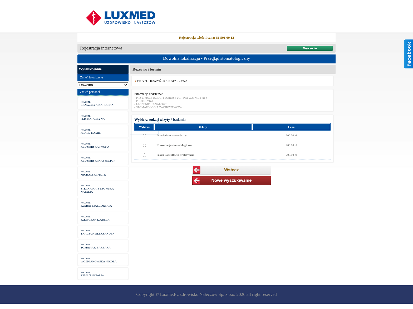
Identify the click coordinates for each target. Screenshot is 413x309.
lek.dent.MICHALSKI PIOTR (93, 173)
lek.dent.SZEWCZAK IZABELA (95, 218)
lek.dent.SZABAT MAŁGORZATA (96, 204)
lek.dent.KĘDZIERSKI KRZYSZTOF (98, 159)
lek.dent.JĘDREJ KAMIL (91, 131)
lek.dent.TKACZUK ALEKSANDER (97, 232)
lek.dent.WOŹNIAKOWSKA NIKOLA (99, 260)
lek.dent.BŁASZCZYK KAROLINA (97, 103)
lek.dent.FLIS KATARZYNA (93, 117)
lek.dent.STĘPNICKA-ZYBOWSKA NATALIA (97, 188)
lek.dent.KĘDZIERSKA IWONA (95, 145)
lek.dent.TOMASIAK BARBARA (96, 246)
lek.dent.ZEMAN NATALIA (92, 274)
